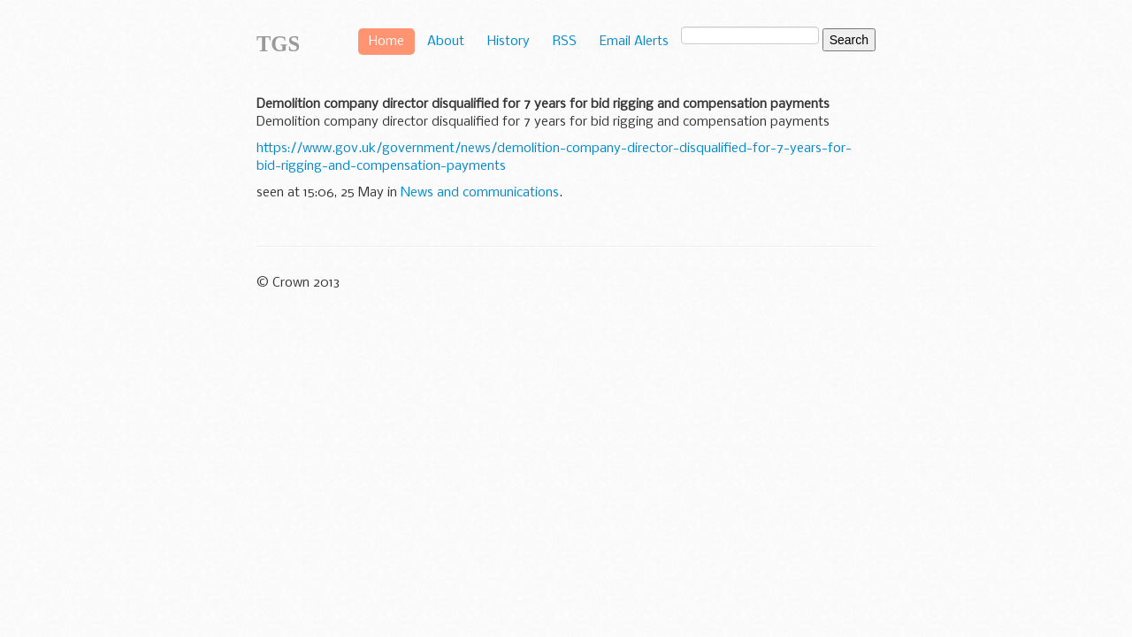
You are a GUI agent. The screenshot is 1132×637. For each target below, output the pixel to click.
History (508, 42)
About (445, 42)
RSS (565, 42)
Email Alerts (634, 42)
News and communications (480, 193)
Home (386, 42)
